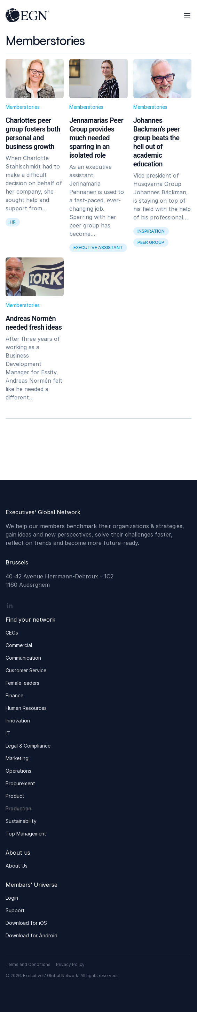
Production (18, 808)
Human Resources (26, 708)
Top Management (26, 834)
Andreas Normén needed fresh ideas (34, 322)
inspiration (151, 231)
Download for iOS (26, 923)
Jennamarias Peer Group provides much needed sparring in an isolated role (96, 137)
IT (8, 733)
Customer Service (26, 670)
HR (13, 222)
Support (15, 910)
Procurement (20, 783)
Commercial (19, 645)
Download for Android (31, 935)
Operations (18, 771)
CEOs (12, 633)
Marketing (17, 758)
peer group (150, 242)
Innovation (18, 721)
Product (15, 796)
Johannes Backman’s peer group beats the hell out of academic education (156, 142)
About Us (16, 866)
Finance (14, 695)
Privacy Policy (70, 964)
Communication (23, 658)
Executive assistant (98, 247)
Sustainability (21, 821)
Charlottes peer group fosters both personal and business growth (33, 133)
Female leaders (22, 683)
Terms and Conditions (28, 964)
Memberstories (23, 107)
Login (12, 898)
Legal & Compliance (28, 746)
